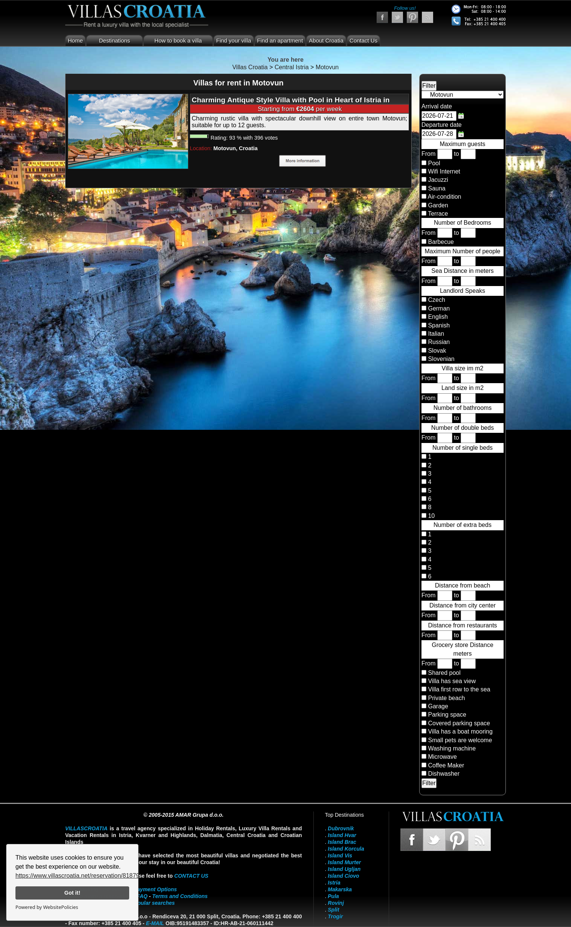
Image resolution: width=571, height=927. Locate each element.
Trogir (335, 916)
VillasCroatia (86, 828)
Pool (434, 163)
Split (333, 910)
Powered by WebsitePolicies (46, 907)
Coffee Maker (446, 765)
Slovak (436, 350)
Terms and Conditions (180, 896)
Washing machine (452, 748)
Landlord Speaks (462, 291)
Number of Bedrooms (462, 222)
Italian (435, 333)
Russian (438, 342)
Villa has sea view (452, 681)
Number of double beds (462, 428)
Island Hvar (342, 835)
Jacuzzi (438, 180)
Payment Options (155, 889)
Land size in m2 (462, 388)
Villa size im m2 (463, 368)
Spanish (438, 325)
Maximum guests (463, 144)
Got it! (72, 893)
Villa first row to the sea (459, 689)
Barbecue (441, 242)
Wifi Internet (444, 171)
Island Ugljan (344, 869)
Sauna (436, 188)
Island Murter (344, 862)
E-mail (155, 923)
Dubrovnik (341, 828)
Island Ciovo (343, 876)
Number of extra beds (463, 525)
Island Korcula (346, 849)
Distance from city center (462, 605)
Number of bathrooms (463, 408)
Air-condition (444, 196)
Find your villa (233, 40)
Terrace (438, 213)
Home (75, 40)
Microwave (442, 756)
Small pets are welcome (460, 740)
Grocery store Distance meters (462, 649)
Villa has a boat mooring (460, 731)
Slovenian (440, 359)
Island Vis (340, 855)
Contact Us (363, 40)
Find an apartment (280, 40)
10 (430, 516)
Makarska (340, 889)
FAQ (142, 896)
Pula (333, 896)
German (438, 308)
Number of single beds (462, 447)
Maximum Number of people (463, 251)
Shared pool (444, 673)
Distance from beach (462, 585)
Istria (334, 883)
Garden (438, 205)
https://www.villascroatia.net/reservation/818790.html (85, 875)
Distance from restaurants (462, 625)
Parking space (447, 714)
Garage (438, 706)
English (437, 317)
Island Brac (342, 842)
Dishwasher (444, 773)
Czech (435, 300)
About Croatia (326, 40)
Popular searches (153, 903)
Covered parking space (459, 723)
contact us (191, 876)
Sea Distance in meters (462, 271)
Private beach (446, 698)
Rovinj (336, 903)
